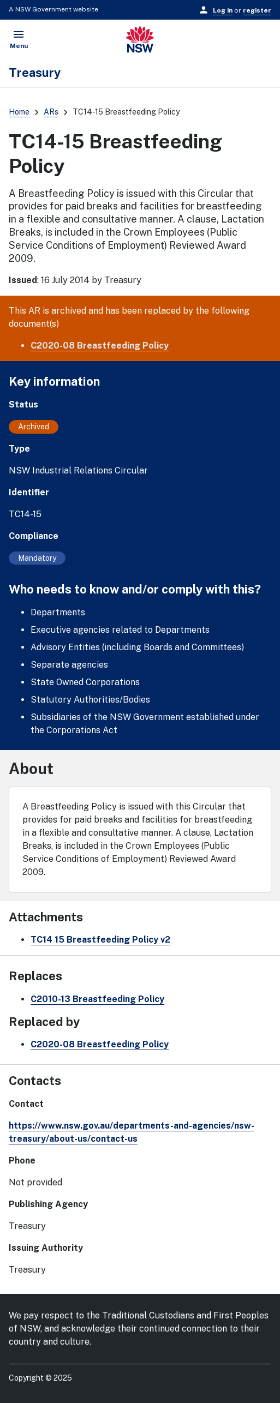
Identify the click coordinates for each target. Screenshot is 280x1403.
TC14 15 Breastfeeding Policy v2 (100, 939)
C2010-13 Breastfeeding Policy (97, 999)
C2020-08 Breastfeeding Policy (100, 345)
